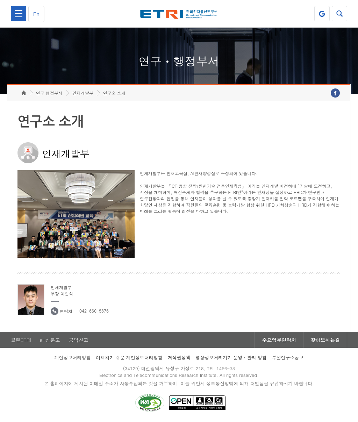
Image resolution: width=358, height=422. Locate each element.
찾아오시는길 (325, 339)
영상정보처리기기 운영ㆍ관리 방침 (231, 357)
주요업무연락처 (279, 339)
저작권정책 (178, 357)
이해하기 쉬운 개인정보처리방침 (129, 357)
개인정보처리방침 (72, 357)
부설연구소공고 (288, 357)
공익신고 (78, 339)
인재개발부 (82, 93)
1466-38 (225, 368)
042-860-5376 (94, 311)
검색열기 (339, 13)
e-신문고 (50, 339)
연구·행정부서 (49, 93)
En (36, 13)
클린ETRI (21, 339)
